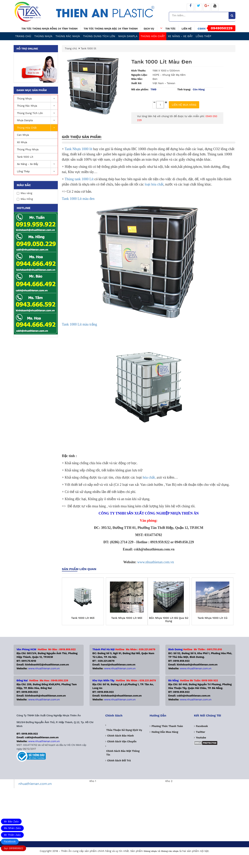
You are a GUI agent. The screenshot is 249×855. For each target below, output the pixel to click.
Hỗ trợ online (27, 48)
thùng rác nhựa (169, 851)
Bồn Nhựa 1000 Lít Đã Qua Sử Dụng (168, 619)
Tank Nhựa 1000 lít (78, 149)
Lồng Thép (203, 36)
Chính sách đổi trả (119, 760)
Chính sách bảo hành (120, 735)
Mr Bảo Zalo (11, 821)
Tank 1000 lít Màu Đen (161, 61)
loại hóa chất (153, 184)
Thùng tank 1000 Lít (79, 179)
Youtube (201, 737)
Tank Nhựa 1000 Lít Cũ (212, 617)
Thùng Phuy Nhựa (28, 149)
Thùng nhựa (43, 36)
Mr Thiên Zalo (12, 834)
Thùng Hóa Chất (153, 36)
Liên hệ (186, 28)
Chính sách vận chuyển (121, 741)
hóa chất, (149, 477)
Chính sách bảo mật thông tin (122, 753)
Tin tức (167, 28)
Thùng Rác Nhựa (67, 36)
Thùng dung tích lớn (99, 36)
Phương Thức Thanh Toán (167, 726)
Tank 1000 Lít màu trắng (79, 324)
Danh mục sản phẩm (32, 90)
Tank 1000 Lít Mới (83, 617)
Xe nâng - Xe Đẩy (180, 36)
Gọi (13, 848)
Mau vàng (24, 193)
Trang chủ (23, 36)
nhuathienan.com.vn (35, 784)
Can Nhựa (23, 134)
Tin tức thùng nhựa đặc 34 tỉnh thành (111, 28)
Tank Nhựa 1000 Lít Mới (126, 617)
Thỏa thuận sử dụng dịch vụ (124, 730)
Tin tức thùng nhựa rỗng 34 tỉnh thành (49, 28)
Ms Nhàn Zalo (12, 828)
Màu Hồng (25, 199)
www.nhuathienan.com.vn (155, 562)
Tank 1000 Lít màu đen (78, 199)
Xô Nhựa (22, 142)
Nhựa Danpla (128, 36)
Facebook (10, 841)
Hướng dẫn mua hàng (165, 731)
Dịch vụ (149, 28)
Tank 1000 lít (25, 156)
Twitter (200, 731)
